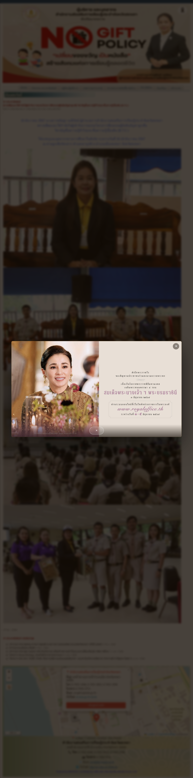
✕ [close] (176, 346)
